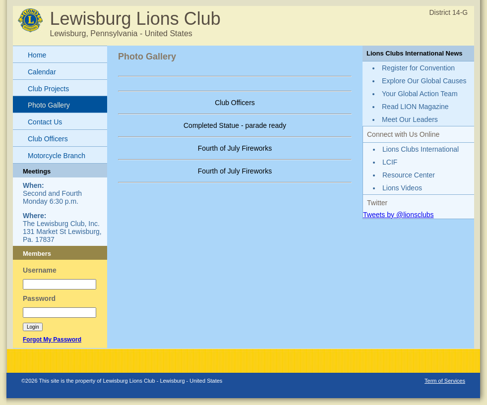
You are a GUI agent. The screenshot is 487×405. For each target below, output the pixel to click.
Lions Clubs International (420, 149)
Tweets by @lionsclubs (398, 215)
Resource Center (408, 175)
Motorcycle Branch (56, 156)
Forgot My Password (52, 339)
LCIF (389, 162)
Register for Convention (418, 68)
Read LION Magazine (415, 107)
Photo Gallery (49, 105)
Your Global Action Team (420, 94)
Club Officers (48, 139)
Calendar (42, 72)
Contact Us (45, 122)
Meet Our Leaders (410, 119)
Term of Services (445, 381)
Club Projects (48, 89)
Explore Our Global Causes (424, 81)
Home (37, 55)
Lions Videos (402, 188)
